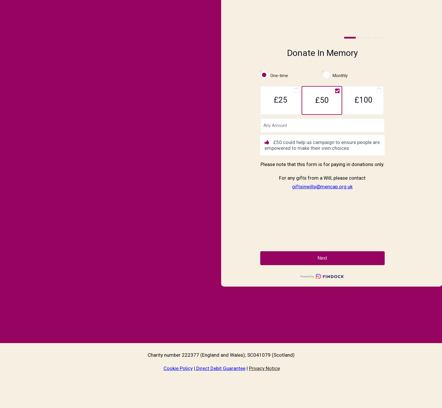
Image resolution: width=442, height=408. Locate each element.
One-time (279, 75)
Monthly (340, 75)
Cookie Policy (178, 368)
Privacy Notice (264, 368)
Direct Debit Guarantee (220, 368)
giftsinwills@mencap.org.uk (322, 187)
